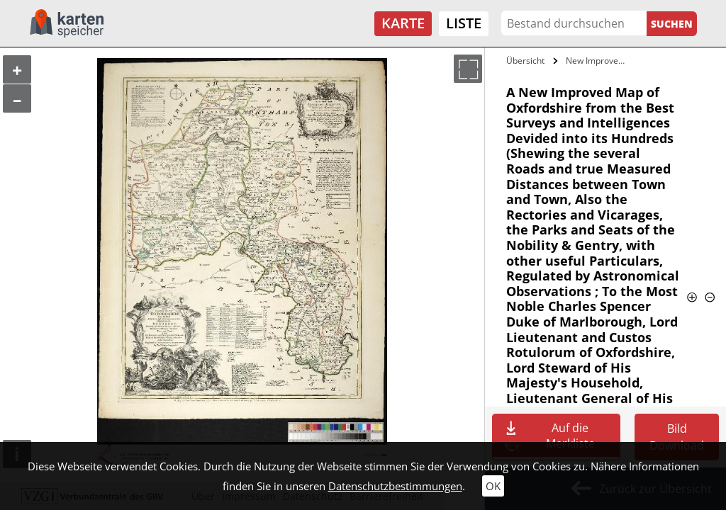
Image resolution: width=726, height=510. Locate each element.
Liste (463, 23)
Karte (403, 23)
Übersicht (525, 61)
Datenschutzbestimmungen (395, 486)
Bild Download (676, 437)
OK (493, 486)
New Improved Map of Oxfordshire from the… (598, 61)
